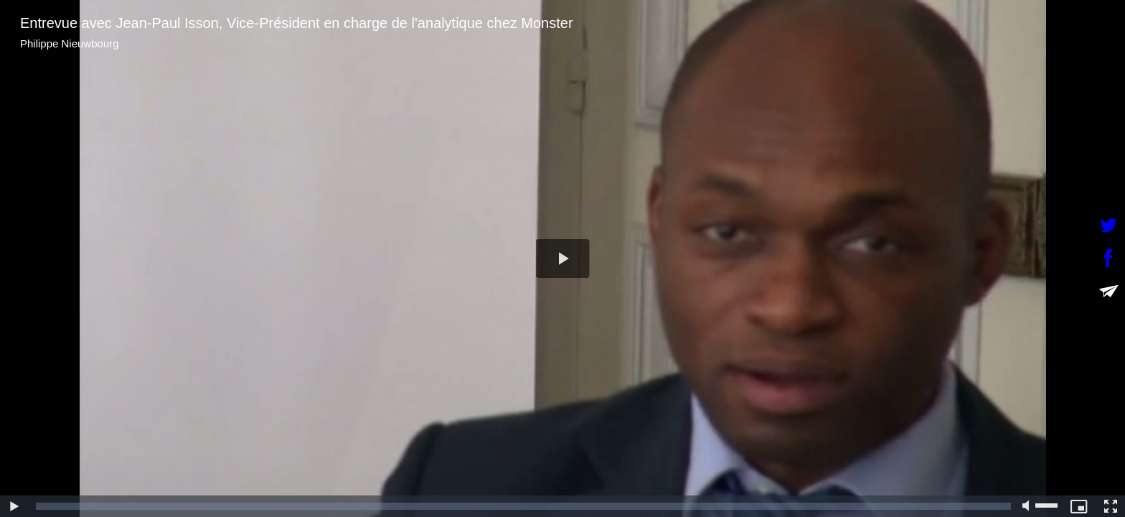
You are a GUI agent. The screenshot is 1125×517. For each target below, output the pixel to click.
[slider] (523, 506)
